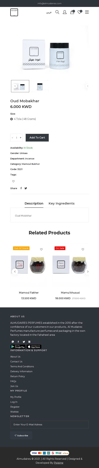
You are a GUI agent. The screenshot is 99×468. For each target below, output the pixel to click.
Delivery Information (21, 371)
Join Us (14, 386)
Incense (29, 158)
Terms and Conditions (22, 366)
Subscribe (21, 435)
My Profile (15, 397)
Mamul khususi (70, 292)
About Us (15, 356)
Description (34, 203)
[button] (88, 272)
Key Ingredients (62, 203)
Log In (13, 402)
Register (15, 406)
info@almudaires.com (49, 3)
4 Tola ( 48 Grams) (25, 119)
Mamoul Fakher (29, 292)
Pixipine (58, 462)
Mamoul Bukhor (30, 164)
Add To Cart (37, 137)
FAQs (13, 381)
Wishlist (14, 411)
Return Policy (17, 376)
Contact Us (16, 361)
